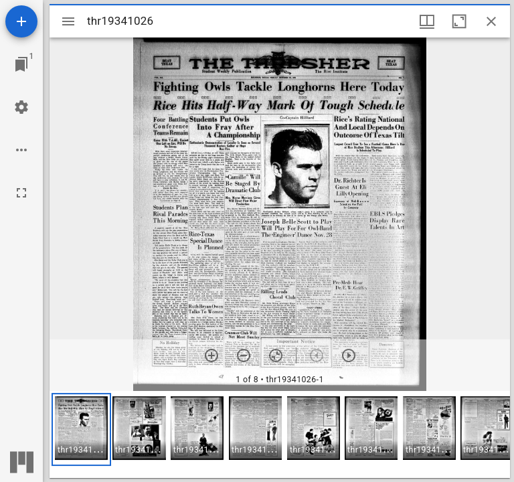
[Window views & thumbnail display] (427, 21)
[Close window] (491, 21)
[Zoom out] (244, 355)
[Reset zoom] (276, 355)
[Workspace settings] (21, 107)
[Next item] (349, 355)
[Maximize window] (459, 21)
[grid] (280, 434)
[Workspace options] (21, 150)
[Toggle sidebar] (68, 21)
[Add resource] (21, 21)
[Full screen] (21, 193)
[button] (81, 429)
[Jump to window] (21, 64)
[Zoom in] (211, 355)
